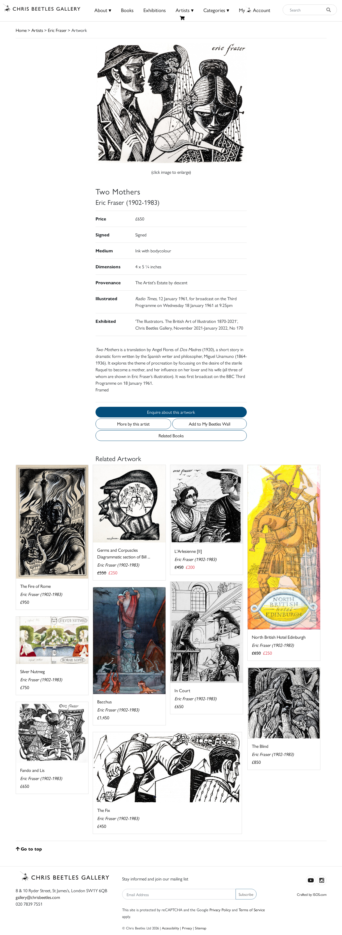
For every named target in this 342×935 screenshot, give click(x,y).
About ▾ (102, 9)
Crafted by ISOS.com (312, 894)
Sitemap (200, 928)
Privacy (187, 928)
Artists (37, 30)
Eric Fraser (57, 30)
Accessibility (170, 928)
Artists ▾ (185, 9)
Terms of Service (252, 909)
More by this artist (133, 423)
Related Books (171, 435)
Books (127, 9)
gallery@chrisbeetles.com (38, 897)
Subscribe (246, 894)
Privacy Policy (220, 909)
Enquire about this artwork (171, 412)
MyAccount (254, 9)
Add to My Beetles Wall (209, 423)
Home (21, 30)
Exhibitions (154, 9)
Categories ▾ (216, 9)
